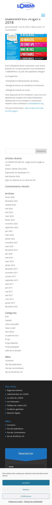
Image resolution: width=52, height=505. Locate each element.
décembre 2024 (11, 201)
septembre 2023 (11, 227)
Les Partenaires (13, 401)
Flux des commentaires (14, 368)
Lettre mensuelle (12, 324)
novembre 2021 (11, 242)
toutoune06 (13, 27)
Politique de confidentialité (33, 502)
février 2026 (10, 197)
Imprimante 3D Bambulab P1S (17, 172)
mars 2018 (9, 261)
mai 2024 (9, 208)
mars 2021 (9, 246)
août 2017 (9, 284)
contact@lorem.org (35, 103)
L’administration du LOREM (17, 394)
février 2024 (10, 220)
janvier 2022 (10, 239)
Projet (7, 339)
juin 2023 (8, 231)
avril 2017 (9, 295)
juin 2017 (8, 288)
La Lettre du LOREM (15, 398)
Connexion (9, 360)
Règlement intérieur (14, 390)
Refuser (26, 489)
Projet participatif (12, 347)
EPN (7, 316)
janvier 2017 (10, 303)
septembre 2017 (11, 280)
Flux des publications (13, 364)
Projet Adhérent (11, 343)
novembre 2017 (11, 272)
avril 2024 (9, 212)
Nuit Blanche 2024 (12, 176)
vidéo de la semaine (13, 350)
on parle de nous (12, 335)
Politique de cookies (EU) (17, 405)
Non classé (9, 332)
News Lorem (36, 27)
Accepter (26, 482)
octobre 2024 (10, 205)
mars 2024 (9, 216)
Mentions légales (13, 413)
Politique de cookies (15, 502)
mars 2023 (9, 235)
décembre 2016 (11, 306)
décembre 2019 (11, 250)
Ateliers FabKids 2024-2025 (16, 169)
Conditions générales (15, 409)
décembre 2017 (11, 269)
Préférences (26, 496)
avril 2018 (9, 257)
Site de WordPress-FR (13, 372)
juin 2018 (8, 254)
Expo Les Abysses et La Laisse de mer (20, 180)
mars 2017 (9, 299)
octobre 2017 (10, 276)
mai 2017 (9, 291)
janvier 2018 (10, 265)
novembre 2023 (11, 223)
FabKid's (8, 320)
